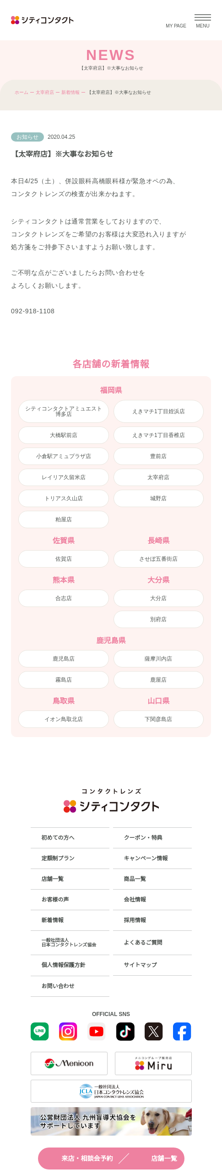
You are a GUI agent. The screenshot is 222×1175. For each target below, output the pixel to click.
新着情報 (70, 92)
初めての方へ (58, 838)
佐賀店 (63, 559)
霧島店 (63, 680)
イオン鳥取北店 (63, 719)
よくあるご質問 (143, 943)
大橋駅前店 (63, 435)
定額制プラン (58, 858)
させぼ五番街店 (158, 559)
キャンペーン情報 (146, 858)
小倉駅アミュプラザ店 (63, 456)
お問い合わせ (58, 986)
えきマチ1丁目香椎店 (158, 435)
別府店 (158, 619)
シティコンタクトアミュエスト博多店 (63, 411)
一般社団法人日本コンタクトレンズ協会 (69, 942)
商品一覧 (135, 879)
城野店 (158, 498)
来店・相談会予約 (79, 1158)
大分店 (158, 598)
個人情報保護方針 (64, 965)
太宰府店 (45, 92)
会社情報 (135, 899)
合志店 (63, 598)
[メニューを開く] (203, 20)
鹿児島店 (64, 659)
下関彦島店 (158, 719)
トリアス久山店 (63, 498)
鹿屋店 (158, 680)
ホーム (21, 92)
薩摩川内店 (158, 659)
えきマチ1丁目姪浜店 (158, 411)
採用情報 (135, 920)
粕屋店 (63, 519)
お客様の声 (55, 899)
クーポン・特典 (143, 838)
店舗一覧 (156, 1158)
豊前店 (158, 456)
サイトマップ (140, 965)
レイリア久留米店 (64, 477)
